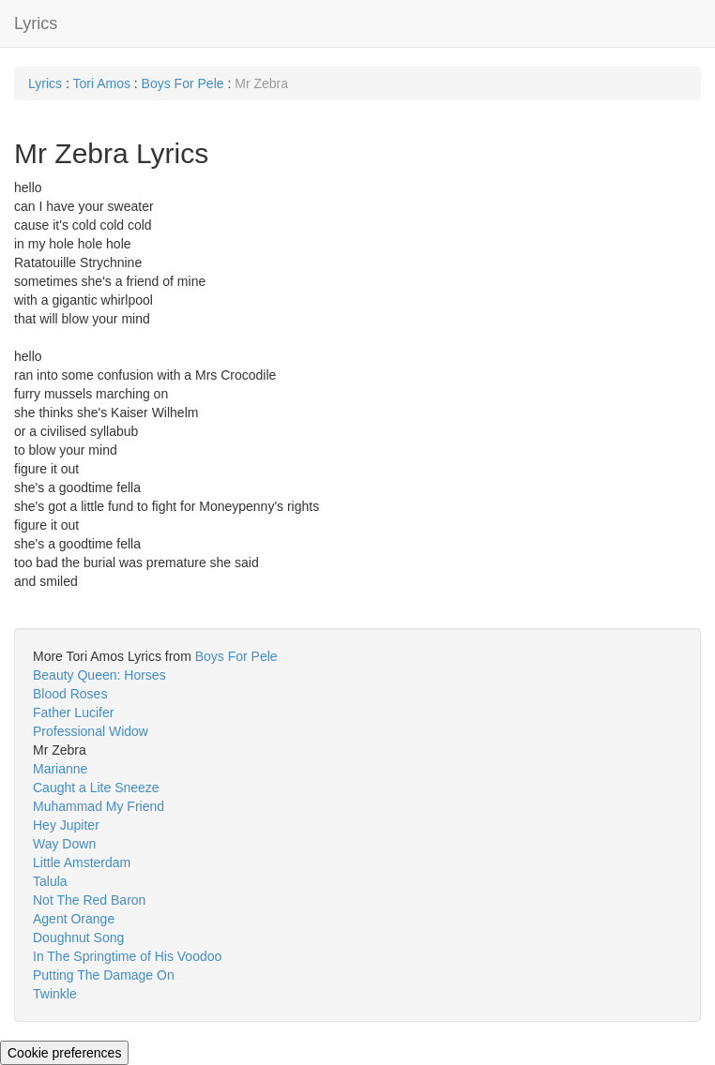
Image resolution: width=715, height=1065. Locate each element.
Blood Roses (70, 693)
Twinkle (55, 993)
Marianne (60, 768)
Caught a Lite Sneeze (96, 787)
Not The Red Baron (89, 900)
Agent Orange (73, 918)
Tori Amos (100, 83)
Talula (50, 881)
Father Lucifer (73, 712)
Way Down (64, 843)
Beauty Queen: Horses (99, 675)
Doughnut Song (78, 937)
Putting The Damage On (104, 975)
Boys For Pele (183, 83)
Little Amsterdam (81, 862)
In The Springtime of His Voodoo (127, 956)
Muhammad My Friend (98, 806)
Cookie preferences (64, 1052)
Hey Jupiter (66, 825)
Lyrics (35, 23)
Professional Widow (90, 731)
